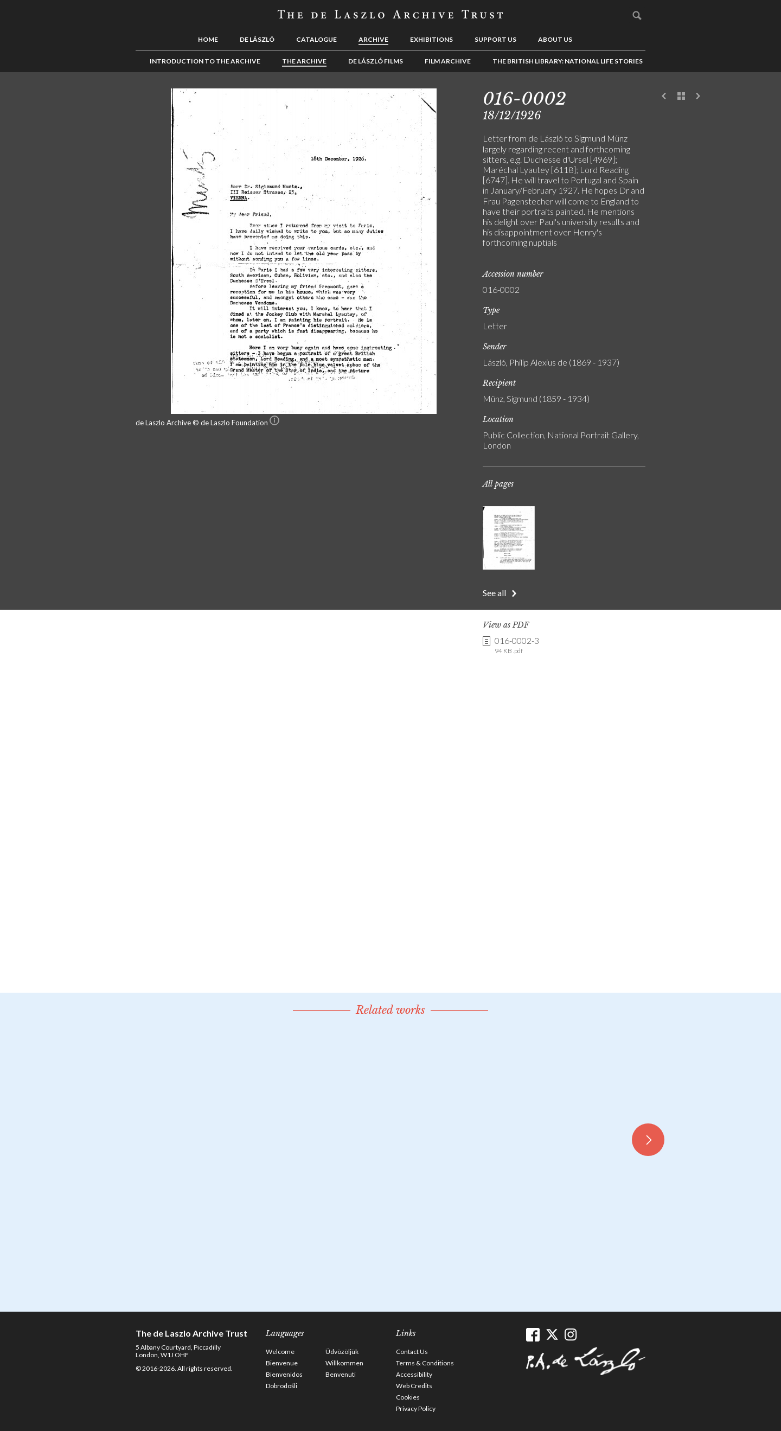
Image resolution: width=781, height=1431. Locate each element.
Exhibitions (431, 39)
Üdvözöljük (342, 1351)
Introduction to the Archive (205, 61)
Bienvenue (282, 1363)
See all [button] (494, 592)
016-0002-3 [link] (517, 645)
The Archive (304, 61)
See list (681, 96)
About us (555, 39)
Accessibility (414, 1374)
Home (208, 39)
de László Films (375, 61)
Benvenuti (340, 1374)
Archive (373, 39)
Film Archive (448, 61)
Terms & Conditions (425, 1363)
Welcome (280, 1351)
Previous (664, 96)
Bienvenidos (284, 1374)
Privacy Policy (416, 1408)
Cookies (408, 1397)
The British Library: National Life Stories (567, 61)
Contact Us (412, 1351)
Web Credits (414, 1386)
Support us (495, 39)
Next (698, 96)
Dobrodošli (281, 1386)
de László (257, 39)
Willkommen (344, 1363)
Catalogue (316, 39)
